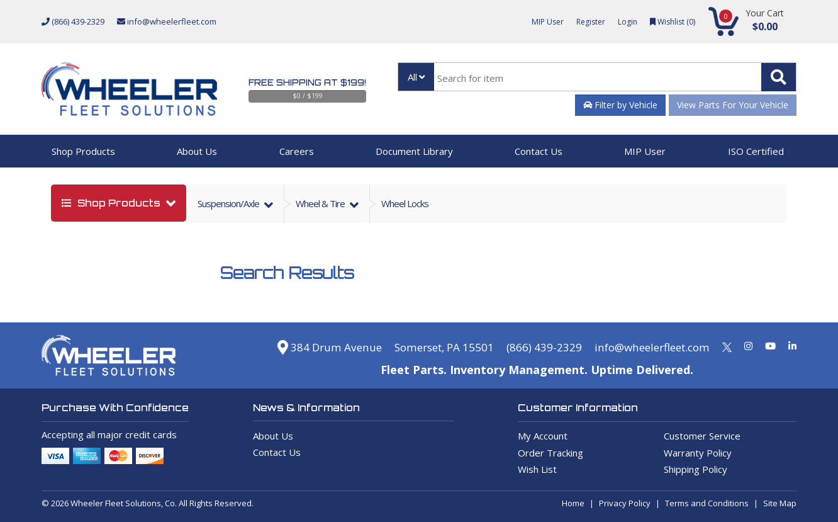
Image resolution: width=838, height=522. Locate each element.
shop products (112, 203)
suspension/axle (229, 203)
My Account (542, 435)
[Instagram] (748, 345)
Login (624, 21)
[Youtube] (770, 345)
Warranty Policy (698, 452)
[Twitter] (727, 345)
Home (573, 503)
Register (585, 21)
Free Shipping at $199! (307, 82)
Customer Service (702, 435)
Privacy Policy (625, 503)
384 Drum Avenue (309, 347)
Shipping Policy (695, 469)
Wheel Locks (404, 203)
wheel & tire (321, 203)
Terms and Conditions (707, 503)
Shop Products (83, 151)
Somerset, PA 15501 (429, 347)
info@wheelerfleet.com (166, 21)
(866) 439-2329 (73, 21)
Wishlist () (671, 21)
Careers (296, 151)
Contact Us (538, 151)
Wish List (537, 469)
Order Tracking (550, 452)
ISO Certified (756, 151)
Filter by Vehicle (620, 105)
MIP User (540, 21)
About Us (197, 151)
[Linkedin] (792, 345)
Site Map (779, 503)
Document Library (414, 151)
